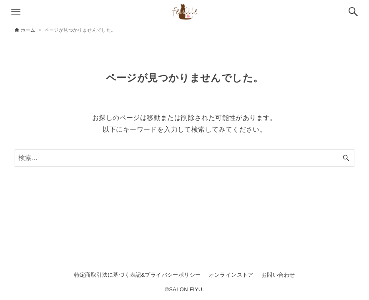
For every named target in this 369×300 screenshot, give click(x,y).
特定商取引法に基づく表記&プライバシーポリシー (137, 275)
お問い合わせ (278, 275)
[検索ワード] (184, 158)
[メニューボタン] (16, 11)
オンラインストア (231, 275)
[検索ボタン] (353, 11)
